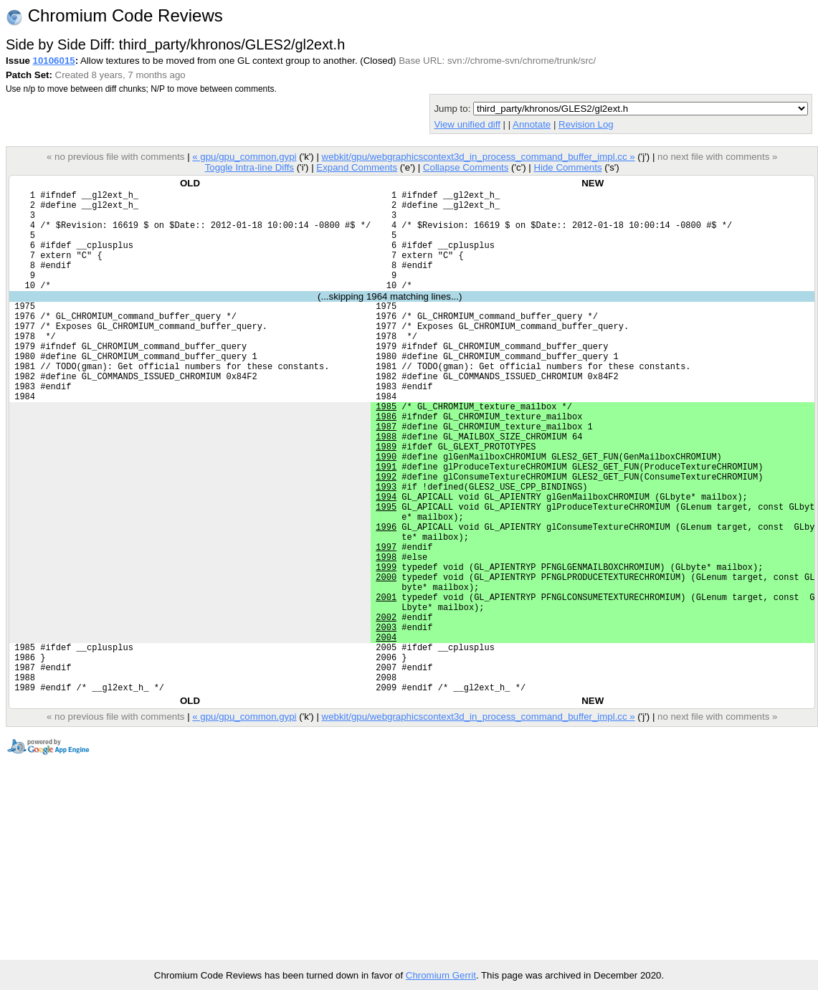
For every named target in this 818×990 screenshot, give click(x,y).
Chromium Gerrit (441, 975)
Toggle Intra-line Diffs (249, 167)
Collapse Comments (465, 167)
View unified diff (467, 124)
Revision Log (586, 124)
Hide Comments (567, 167)
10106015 (54, 60)
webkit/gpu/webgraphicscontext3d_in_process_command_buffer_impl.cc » (478, 156)
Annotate (532, 124)
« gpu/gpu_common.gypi (244, 156)
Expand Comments (356, 167)
